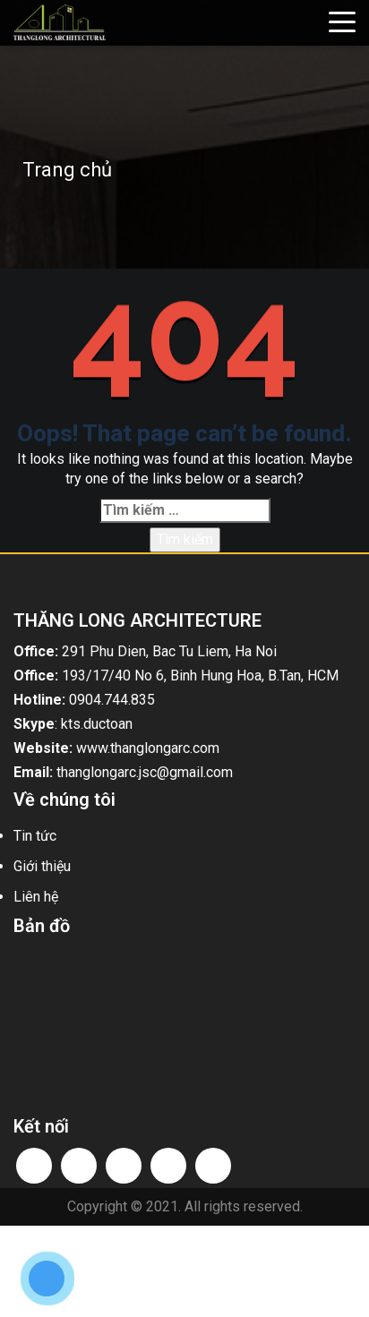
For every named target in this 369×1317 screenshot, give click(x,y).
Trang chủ (67, 169)
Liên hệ (35, 896)
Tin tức (34, 835)
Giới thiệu (42, 866)
